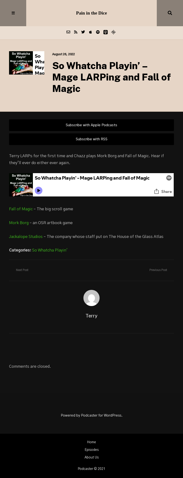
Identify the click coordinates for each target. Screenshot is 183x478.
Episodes (92, 450)
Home (91, 442)
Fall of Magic (21, 209)
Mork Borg (19, 223)
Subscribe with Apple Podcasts (91, 125)
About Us (92, 457)
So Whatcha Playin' (49, 250)
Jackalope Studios (26, 237)
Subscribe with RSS (91, 139)
